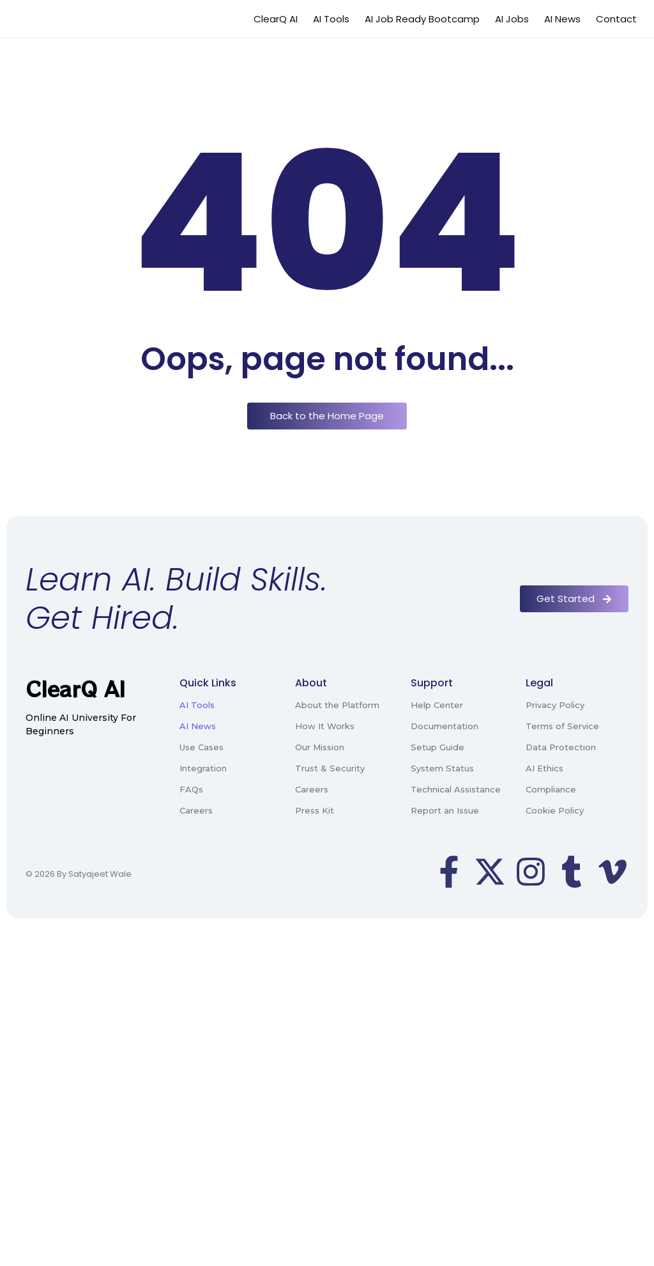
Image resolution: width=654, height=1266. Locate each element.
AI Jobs (512, 19)
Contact (616, 19)
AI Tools (331, 19)
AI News (562, 19)
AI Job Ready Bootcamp (422, 19)
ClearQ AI (276, 19)
